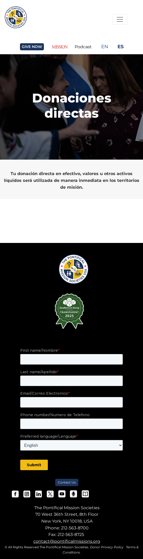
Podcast (83, 46)
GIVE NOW (32, 46)
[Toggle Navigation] (120, 19)
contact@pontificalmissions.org (66, 541)
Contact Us (67, 482)
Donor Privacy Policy (107, 547)
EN (104, 46)
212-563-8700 (75, 527)
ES (121, 46)
